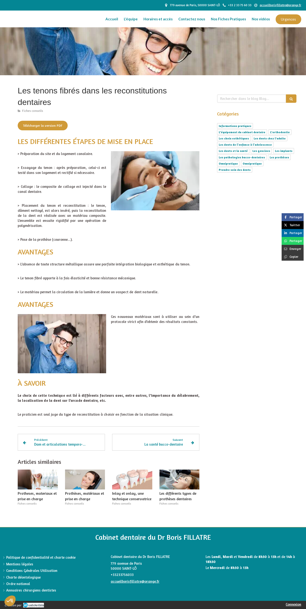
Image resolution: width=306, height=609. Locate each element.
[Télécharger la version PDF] (43, 125)
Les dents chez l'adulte (270, 138)
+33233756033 (122, 574)
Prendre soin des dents (235, 170)
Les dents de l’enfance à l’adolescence (245, 144)
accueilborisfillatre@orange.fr (135, 581)
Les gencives (261, 151)
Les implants (283, 151)
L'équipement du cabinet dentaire (242, 132)
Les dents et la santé (233, 151)
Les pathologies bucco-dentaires (242, 157)
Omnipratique (228, 163)
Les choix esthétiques (234, 138)
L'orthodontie (280, 132)
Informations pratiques (235, 126)
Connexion (293, 604)
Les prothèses (279, 157)
